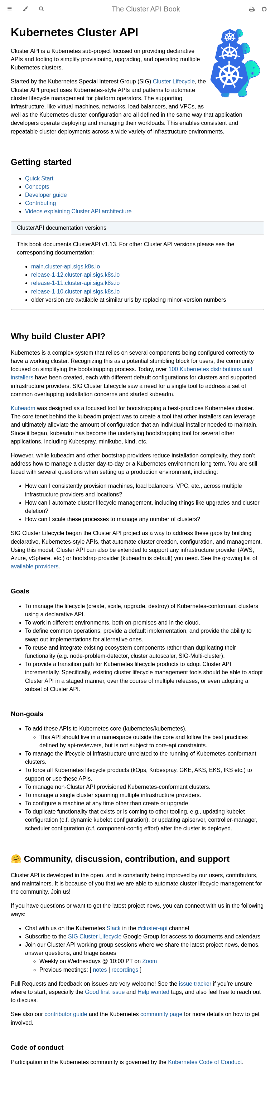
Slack (114, 928)
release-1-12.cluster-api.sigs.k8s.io (75, 275)
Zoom (150, 961)
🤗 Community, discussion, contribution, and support (120, 859)
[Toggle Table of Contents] (9, 9)
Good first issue (105, 992)
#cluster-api (153, 928)
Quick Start (39, 178)
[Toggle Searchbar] (41, 9)
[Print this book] (252, 9)
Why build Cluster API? (58, 336)
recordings (125, 970)
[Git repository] (264, 9)
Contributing (40, 203)
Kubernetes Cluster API (74, 32)
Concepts (37, 187)
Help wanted (153, 992)
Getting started (41, 162)
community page (161, 1014)
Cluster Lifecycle (174, 81)
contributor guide (65, 1014)
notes (100, 970)
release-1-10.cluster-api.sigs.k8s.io (75, 291)
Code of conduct (37, 1047)
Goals (20, 591)
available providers (34, 566)
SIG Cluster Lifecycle (94, 936)
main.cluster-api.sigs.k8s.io (65, 266)
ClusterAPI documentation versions (61, 228)
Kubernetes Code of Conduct (205, 1062)
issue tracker (195, 984)
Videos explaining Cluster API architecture (78, 211)
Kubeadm (23, 408)
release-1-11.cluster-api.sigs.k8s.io (75, 283)
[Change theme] (25, 9)
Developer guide (46, 195)
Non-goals (27, 714)
